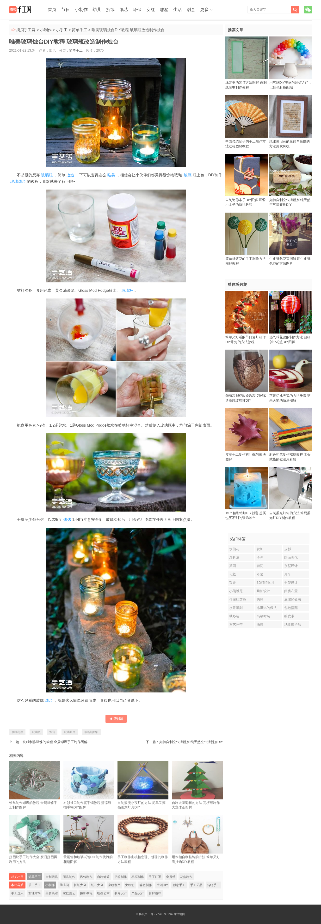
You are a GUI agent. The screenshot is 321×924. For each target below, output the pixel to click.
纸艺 (123, 9)
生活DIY (162, 885)
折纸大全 (80, 885)
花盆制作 (186, 877)
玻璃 (187, 175)
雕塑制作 (145, 885)
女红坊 (130, 885)
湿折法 (234, 557)
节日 (65, 9)
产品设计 (137, 893)
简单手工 (79, 30)
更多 (204, 9)
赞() (116, 719)
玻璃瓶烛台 (91, 732)
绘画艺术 (103, 893)
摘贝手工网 (26, 30)
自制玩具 (51, 877)
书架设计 (291, 582)
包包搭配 (291, 608)
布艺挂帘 (236, 624)
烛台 (49, 700)
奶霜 (260, 599)
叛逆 (232, 582)
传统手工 (213, 885)
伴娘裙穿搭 (237, 599)
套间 (260, 566)
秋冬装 (234, 616)
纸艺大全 (97, 885)
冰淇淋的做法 (267, 608)
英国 (232, 566)
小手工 (62, 30)
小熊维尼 (236, 591)
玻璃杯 (127, 290)
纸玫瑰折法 (292, 624)
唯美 (111, 175)
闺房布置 (291, 591)
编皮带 (289, 616)
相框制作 (137, 877)
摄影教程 (86, 893)
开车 (287, 574)
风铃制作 (86, 877)
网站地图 (179, 914)
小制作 (81, 9)
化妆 (232, 574)
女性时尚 (34, 893)
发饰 (260, 549)
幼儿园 (64, 885)
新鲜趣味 (155, 893)
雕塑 (164, 9)
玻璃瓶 (47, 175)
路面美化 (291, 557)
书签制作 (120, 877)
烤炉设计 (263, 591)
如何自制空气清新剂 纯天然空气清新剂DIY (191, 742)
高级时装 (263, 616)
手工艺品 (196, 885)
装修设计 (120, 893)
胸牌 (260, 624)
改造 (70, 175)
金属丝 (170, 877)
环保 (137, 9)
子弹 (260, 557)
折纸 (110, 9)
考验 (260, 574)
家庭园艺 (69, 893)
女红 (150, 9)
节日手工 (34, 885)
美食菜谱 (51, 893)
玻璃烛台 (18, 181)
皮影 (287, 549)
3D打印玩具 (265, 582)
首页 (52, 9)
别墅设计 (291, 566)
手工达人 (17, 893)
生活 (177, 9)
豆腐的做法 (292, 599)
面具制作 (69, 877)
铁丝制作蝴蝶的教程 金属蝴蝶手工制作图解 (55, 742)
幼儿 (97, 9)
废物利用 (17, 732)
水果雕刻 (236, 608)
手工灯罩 (155, 877)
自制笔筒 (103, 877)
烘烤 (67, 520)
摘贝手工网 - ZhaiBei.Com (156, 914)
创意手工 (179, 885)
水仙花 (234, 549)
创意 (191, 9)
